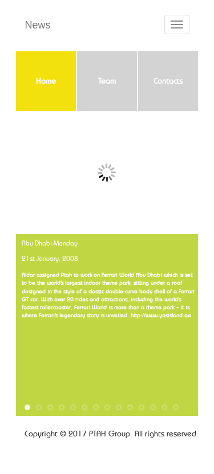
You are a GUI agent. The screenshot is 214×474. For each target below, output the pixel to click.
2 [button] (39, 407)
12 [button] (153, 407)
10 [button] (130, 407)
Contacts (168, 81)
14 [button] (176, 407)
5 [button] (73, 407)
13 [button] (164, 407)
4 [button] (61, 407)
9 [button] (119, 407)
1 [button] (27, 407)
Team (107, 81)
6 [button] (84, 407)
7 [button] (96, 407)
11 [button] (141, 407)
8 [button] (107, 407)
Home (46, 81)
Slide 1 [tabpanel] (107, 172)
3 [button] (50, 407)
